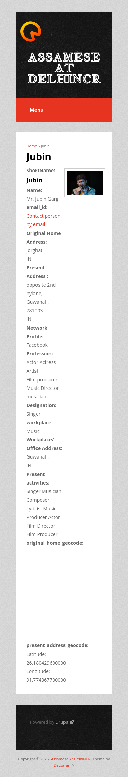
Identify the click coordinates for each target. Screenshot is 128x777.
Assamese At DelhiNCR (70, 758)
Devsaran (64, 765)
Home (32, 145)
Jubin (35, 180)
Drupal (64, 722)
